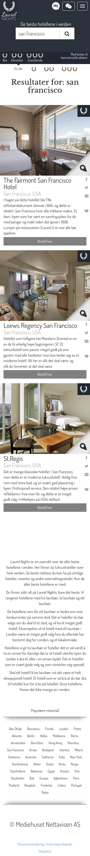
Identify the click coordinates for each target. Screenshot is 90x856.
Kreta (62, 764)
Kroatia (64, 771)
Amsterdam (18, 743)
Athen (37, 764)
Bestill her (44, 241)
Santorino (14, 757)
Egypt (51, 771)
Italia (62, 757)
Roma (74, 736)
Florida (49, 729)
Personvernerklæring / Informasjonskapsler (45, 844)
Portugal (76, 785)
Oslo (77, 771)
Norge (74, 764)
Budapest (48, 750)
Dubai (49, 764)
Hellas (44, 736)
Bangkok (30, 785)
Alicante (17, 736)
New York (76, 757)
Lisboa (62, 785)
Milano (79, 750)
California (47, 757)
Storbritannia (20, 764)
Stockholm (17, 778)
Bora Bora (37, 743)
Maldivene (59, 736)
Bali (32, 778)
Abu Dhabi (15, 729)
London (63, 729)
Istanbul (64, 750)
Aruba (33, 750)
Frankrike (46, 785)
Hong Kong (55, 743)
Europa (44, 778)
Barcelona (33, 729)
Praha (77, 729)
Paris (76, 778)
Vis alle (18, 69)
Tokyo (45, 792)
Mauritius (73, 743)
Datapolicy (45, 851)
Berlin (31, 736)
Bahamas (36, 771)
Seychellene (17, 771)
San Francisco (15, 750)
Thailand (13, 785)
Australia (30, 757)
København (61, 778)
